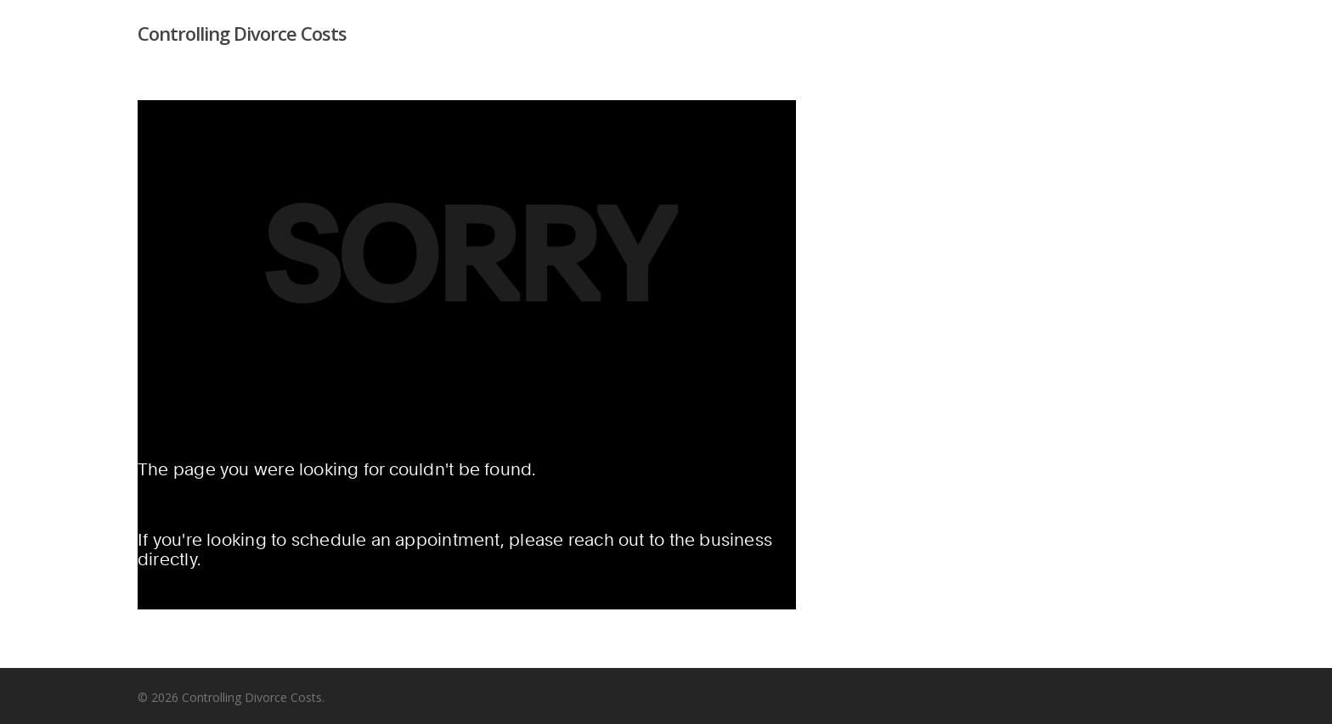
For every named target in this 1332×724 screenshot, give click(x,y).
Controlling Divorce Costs (242, 33)
